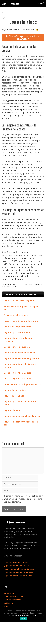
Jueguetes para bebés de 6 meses (19, 569)
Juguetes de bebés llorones (16, 562)
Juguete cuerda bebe (14, 395)
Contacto (8, 606)
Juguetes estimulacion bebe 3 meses (22, 416)
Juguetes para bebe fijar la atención (21, 321)
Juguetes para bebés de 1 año (17, 565)
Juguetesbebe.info (10, 3)
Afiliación (8, 603)
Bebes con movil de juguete (17, 372)
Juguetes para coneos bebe (17, 332)
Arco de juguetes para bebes (18, 378)
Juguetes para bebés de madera (18, 575)
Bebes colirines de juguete (17, 347)
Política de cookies (12, 599)
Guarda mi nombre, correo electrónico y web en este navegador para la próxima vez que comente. (23, 499)
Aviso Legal (9, 593)
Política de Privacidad (14, 596)
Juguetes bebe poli (13, 410)
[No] (43, 615)
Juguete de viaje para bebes (17, 326)
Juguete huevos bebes (15, 390)
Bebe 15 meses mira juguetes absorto (22, 384)
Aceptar (23, 619)
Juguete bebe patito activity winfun (21, 358)
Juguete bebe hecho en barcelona (20, 352)
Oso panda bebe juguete (16, 315)
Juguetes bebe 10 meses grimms (20, 300)
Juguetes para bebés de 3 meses (18, 572)
